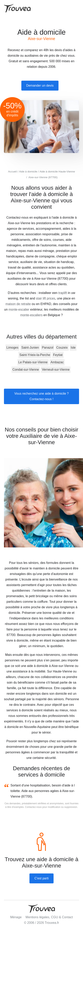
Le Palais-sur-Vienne (33, 362)
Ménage (16, 917)
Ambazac (57, 362)
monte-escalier (18, 309)
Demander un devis (40, 85)
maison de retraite (18, 304)
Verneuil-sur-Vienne (56, 369)
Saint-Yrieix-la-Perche (34, 355)
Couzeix (62, 347)
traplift (62, 293)
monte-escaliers (31, 315)
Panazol (47, 347)
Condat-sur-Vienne (25, 369)
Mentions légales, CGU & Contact (49, 917)
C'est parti (41, 878)
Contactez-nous (33, 807)
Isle (73, 347)
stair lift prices (45, 298)
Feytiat (58, 355)
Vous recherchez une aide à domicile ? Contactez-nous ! (41, 396)
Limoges (12, 347)
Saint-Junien (30, 347)
